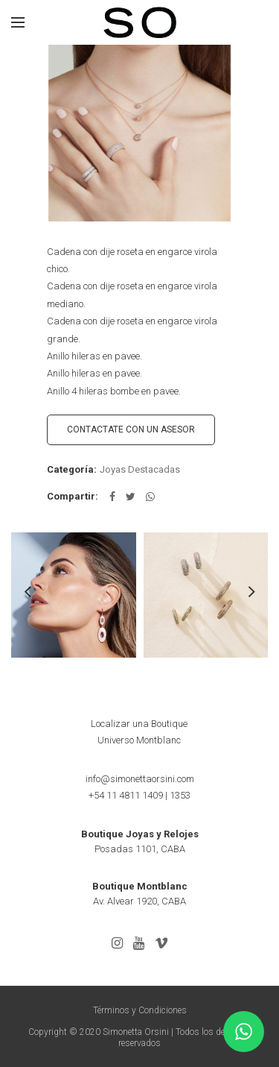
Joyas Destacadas (140, 469)
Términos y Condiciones (140, 1010)
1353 (180, 795)
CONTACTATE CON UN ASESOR (131, 429)
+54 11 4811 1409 (126, 795)
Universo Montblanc (139, 740)
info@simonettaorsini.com (140, 778)
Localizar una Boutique (139, 723)
